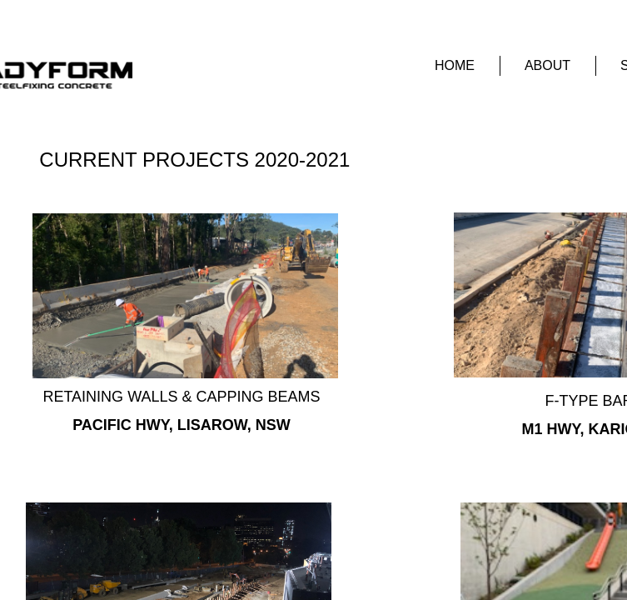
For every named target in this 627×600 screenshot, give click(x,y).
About (547, 65)
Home (455, 65)
